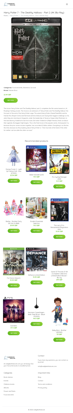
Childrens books (9, 384)
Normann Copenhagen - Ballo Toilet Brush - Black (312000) (36, 314)
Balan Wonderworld (37, 175)
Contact (40, 381)
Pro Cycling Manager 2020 (59, 178)
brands (6, 381)
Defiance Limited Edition (36, 275)
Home (6, 15)
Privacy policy (42, 388)
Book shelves (8, 377)
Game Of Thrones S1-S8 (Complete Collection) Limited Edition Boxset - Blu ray (59, 275)
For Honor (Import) (13, 278)
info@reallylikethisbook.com (47, 366)
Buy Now (11, 100)
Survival (33, 88)
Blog (39, 377)
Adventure (26, 88)
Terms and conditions (45, 384)
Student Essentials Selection (36, 222)
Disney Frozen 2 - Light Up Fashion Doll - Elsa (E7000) (14, 171)
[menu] (67, 4)
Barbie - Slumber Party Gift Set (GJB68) (14, 222)
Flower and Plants (9, 391)
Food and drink (17, 88)
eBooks (6, 388)
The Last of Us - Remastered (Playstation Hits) (59, 227)
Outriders (13, 326)
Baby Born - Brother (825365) (59, 331)
